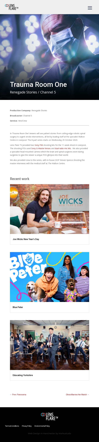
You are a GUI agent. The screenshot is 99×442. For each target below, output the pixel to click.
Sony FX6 (39, 145)
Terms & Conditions (12, 426)
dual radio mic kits (63, 148)
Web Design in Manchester (41, 433)
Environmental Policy (42, 426)
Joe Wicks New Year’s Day (26, 239)
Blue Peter (18, 307)
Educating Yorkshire (23, 375)
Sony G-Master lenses (41, 148)
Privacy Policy (27, 426)
